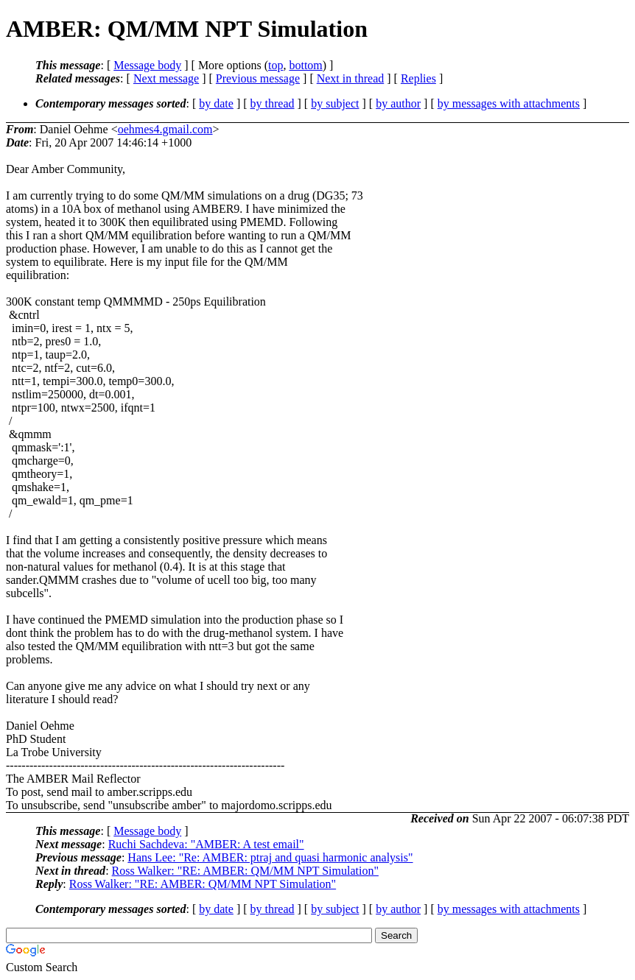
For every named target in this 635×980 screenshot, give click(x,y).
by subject (335, 103)
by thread (272, 103)
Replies (418, 78)
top (275, 65)
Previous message (258, 78)
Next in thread (351, 78)
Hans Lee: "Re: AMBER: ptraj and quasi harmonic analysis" (270, 857)
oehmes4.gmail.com (165, 129)
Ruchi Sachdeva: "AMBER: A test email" (206, 844)
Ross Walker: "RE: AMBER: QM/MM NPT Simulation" (245, 870)
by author (398, 103)
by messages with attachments (509, 103)
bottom (305, 65)
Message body (147, 65)
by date (216, 103)
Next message (166, 78)
